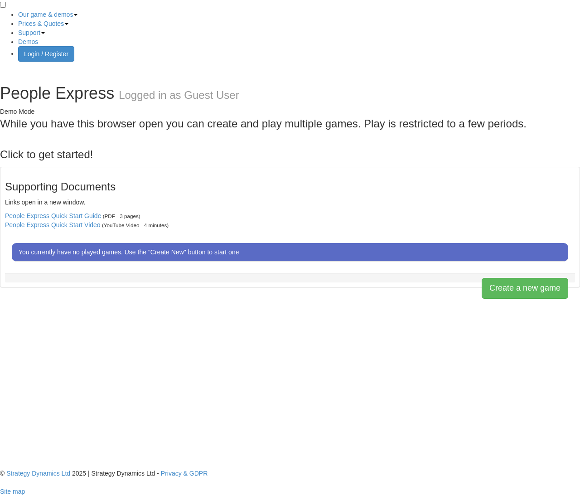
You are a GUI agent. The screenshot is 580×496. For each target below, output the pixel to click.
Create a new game (525, 287)
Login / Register (46, 54)
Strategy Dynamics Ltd (38, 473)
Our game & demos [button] (47, 14)
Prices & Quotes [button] (43, 23)
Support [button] (31, 32)
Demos (28, 41)
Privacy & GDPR (184, 473)
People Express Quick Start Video (53, 225)
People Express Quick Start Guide (53, 215)
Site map (12, 491)
